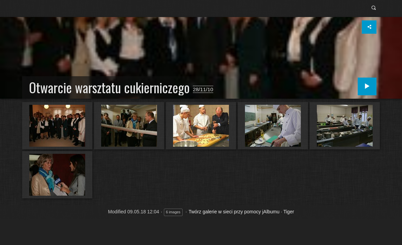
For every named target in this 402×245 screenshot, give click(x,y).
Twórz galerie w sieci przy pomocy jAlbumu (233, 211)
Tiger (288, 211)
